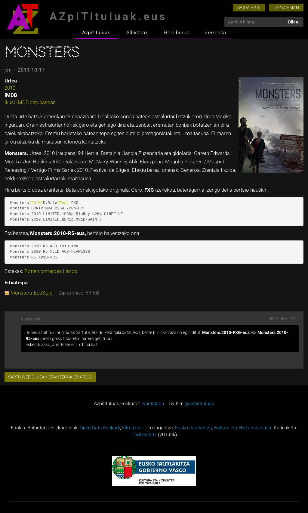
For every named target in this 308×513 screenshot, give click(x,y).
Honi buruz (176, 32)
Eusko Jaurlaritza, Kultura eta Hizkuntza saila (223, 428)
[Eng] (63, 203)
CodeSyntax (144, 434)
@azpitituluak (199, 403)
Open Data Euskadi (100, 428)
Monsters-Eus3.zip (31, 293)
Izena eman (286, 7)
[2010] (36, 203)
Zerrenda (215, 32)
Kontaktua (153, 403)
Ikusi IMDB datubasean (30, 102)
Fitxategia (16, 283)
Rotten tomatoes (43, 271)
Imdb (71, 271)
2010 (10, 88)
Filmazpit (132, 428)
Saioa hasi (248, 7)
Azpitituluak (96, 32)
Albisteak (137, 32)
